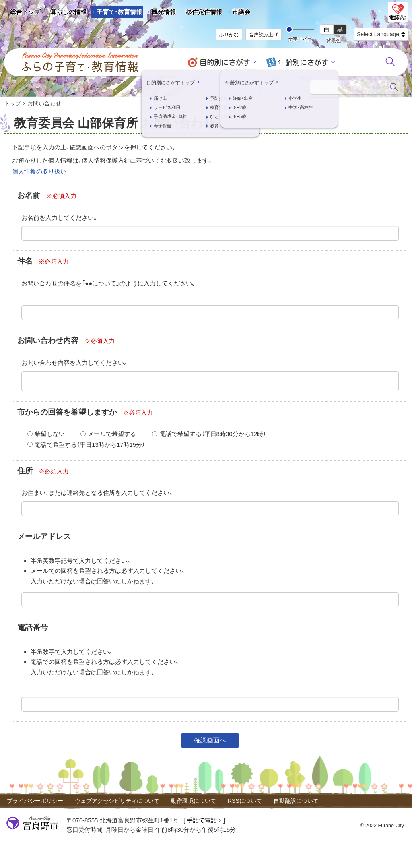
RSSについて (245, 801)
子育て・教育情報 (119, 11)
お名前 (28, 196)
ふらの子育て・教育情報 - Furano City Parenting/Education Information (80, 62)
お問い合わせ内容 (47, 341)
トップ (12, 104)
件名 (25, 262)
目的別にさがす (226, 62)
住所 (25, 471)
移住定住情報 (201, 13)
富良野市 (32, 824)
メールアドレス (44, 537)
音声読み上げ (263, 34)
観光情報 (161, 13)
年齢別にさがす (302, 62)
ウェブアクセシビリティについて (117, 801)
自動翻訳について (296, 801)
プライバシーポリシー (35, 801)
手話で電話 (202, 821)
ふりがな (229, 34)
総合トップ (25, 11)
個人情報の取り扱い (39, 171)
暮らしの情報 (68, 11)
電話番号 (32, 628)
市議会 (241, 11)
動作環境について (193, 801)
